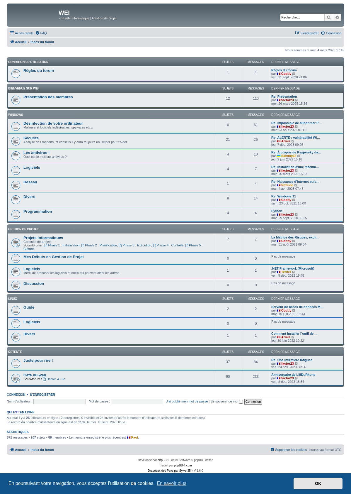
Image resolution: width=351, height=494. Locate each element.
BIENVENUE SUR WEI (23, 88)
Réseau (30, 182)
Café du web (34, 375)
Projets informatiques (43, 238)
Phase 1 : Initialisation (62, 245)
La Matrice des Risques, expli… (295, 237)
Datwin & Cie (54, 379)
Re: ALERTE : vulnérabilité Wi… (295, 137)
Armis (285, 141)
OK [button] (318, 483)
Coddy (286, 73)
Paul (134, 437)
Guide (28, 307)
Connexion (16, 394)
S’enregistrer (42, 394)
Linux (12, 298)
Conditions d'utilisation (28, 62)
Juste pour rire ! (38, 360)
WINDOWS (15, 114)
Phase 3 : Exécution (135, 245)
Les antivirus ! (36, 152)
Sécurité (31, 138)
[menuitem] (41, 33)
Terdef (286, 272)
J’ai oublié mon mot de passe (187, 401)
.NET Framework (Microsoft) (292, 268)
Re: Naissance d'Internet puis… (295, 181)
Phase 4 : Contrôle (168, 245)
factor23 (287, 100)
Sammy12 (288, 156)
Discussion (33, 283)
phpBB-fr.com (183, 465)
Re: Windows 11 (283, 196)
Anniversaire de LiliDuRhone (293, 374)
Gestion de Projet (23, 229)
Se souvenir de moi (227, 401)
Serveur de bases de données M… (297, 307)
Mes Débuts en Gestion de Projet (53, 257)
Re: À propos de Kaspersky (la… (296, 152)
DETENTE (15, 351)
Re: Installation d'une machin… (295, 167)
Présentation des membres (48, 97)
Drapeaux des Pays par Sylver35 (169, 470)
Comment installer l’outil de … (294, 333)
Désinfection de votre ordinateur (53, 123)
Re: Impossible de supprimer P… (296, 123)
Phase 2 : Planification (99, 245)
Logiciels (31, 167)
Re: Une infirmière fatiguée (291, 360)
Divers (29, 196)
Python (276, 211)
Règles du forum (38, 70)
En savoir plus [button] (171, 483)
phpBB (162, 460)
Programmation (37, 211)
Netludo (287, 185)
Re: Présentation (284, 96)
